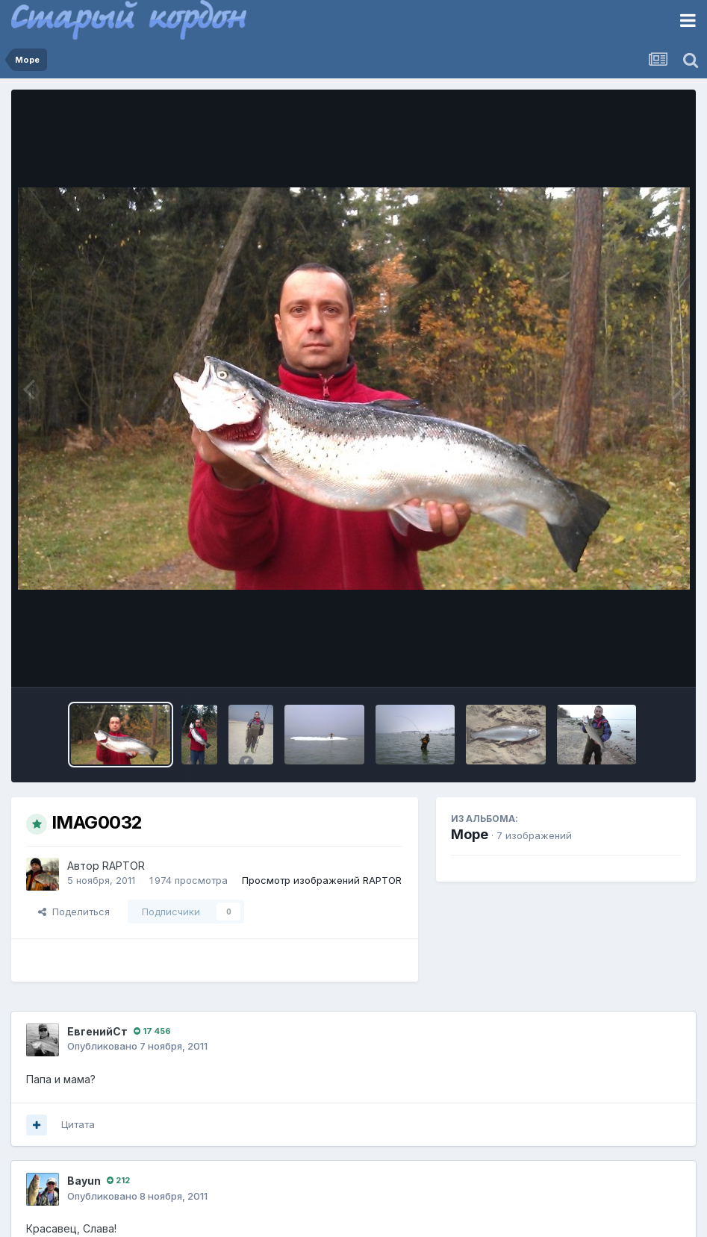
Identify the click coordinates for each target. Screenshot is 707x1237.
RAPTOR (123, 865)
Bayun (84, 1180)
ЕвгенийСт (97, 1031)
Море (469, 834)
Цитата (78, 1124)
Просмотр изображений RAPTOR (322, 880)
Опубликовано (137, 1046)
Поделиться (74, 911)
